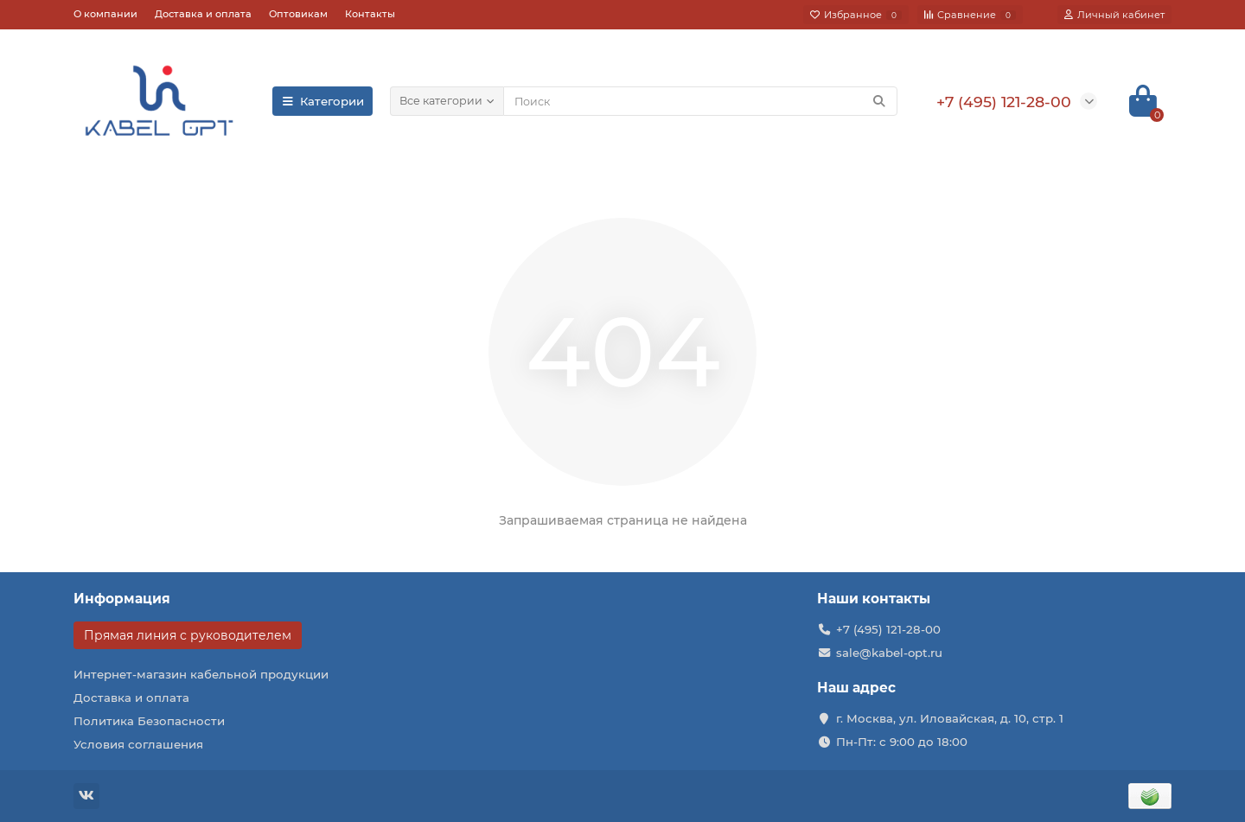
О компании (105, 14)
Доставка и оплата (203, 14)
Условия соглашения (138, 744)
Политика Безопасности (149, 721)
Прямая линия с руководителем (187, 635)
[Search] (700, 101)
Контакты (370, 14)
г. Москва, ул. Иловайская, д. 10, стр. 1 (949, 718)
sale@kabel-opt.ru (889, 653)
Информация (121, 598)
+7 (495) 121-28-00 (888, 629)
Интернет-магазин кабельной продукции (201, 674)
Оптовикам (298, 14)
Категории (322, 101)
